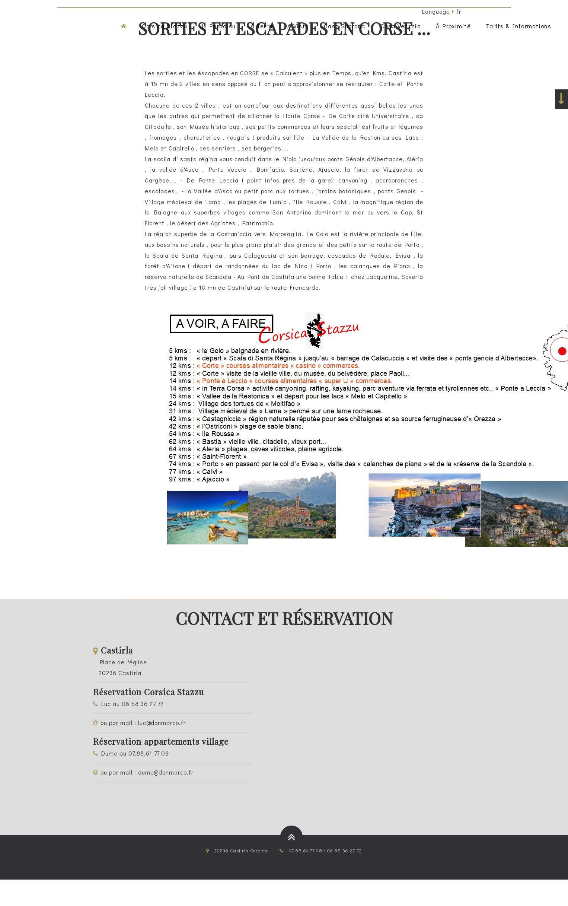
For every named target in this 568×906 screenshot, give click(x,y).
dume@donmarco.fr (166, 772)
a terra (261, 26)
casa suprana (344, 26)
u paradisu (219, 26)
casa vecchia (400, 26)
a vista (298, 26)
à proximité (453, 26)
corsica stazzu (164, 26)
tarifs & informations (518, 26)
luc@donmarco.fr (162, 723)
